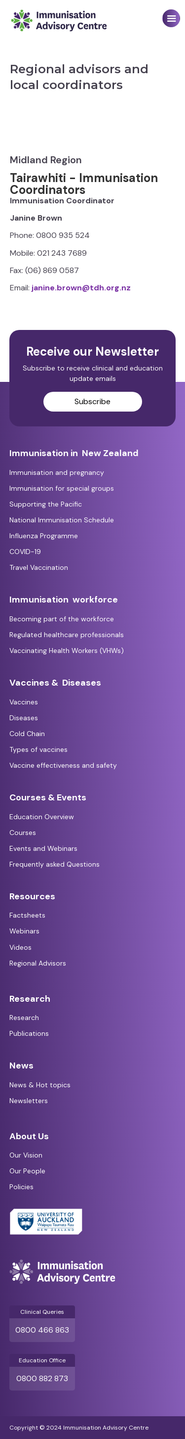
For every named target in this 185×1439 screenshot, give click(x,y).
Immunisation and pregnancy (56, 472)
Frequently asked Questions (54, 864)
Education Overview (41, 816)
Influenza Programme (43, 535)
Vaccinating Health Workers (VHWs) (66, 650)
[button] (171, 18)
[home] (56, 20)
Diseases (23, 717)
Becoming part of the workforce (61, 618)
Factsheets (27, 915)
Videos (20, 947)
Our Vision (25, 1155)
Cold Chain (27, 733)
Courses (22, 832)
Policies (21, 1186)
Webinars (24, 931)
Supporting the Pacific (45, 504)
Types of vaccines (38, 749)
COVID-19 (25, 551)
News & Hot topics (40, 1084)
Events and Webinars (43, 848)
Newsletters (28, 1100)
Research (24, 1017)
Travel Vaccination (38, 567)
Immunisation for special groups (61, 488)
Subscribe (92, 401)
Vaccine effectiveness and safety (63, 765)
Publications (29, 1033)
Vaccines (23, 701)
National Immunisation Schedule (61, 519)
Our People (27, 1170)
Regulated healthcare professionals (66, 634)
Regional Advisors (37, 963)
